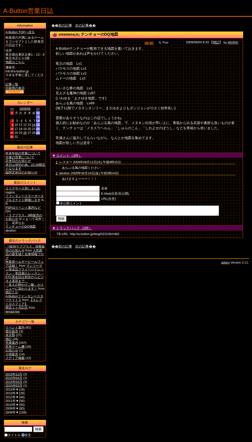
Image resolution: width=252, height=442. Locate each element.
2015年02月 (13, 385)
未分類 (10, 335)
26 (25, 133)
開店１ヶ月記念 (16, 307)
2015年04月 (13, 378)
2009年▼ (12, 408)
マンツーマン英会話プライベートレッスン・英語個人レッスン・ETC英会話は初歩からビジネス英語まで (24, 273)
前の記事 (65, 25)
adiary (225, 264)
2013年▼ (12, 393)
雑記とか (11, 292)
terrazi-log (12, 311)
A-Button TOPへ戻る (20, 32)
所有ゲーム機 (15, 346)
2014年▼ (12, 389)
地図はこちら (15, 62)
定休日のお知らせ (18, 161)
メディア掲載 (15, 358)
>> (38, 108)
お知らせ (11, 350)
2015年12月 (13, 374)
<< (12, 108)
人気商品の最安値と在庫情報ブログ (24, 254)
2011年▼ (12, 401)
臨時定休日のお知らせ (21, 172)
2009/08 (24, 108)
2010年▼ (12, 405)
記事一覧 (11, 84)
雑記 (216, 42)
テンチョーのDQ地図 (99, 34)
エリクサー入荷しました (23, 188)
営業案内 (11, 343)
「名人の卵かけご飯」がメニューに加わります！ (24, 286)
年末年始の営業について (23, 153)
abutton (233, 42)
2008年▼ (12, 412)
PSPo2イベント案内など (23, 207)
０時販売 (11, 354)
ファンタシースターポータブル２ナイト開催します (24, 198)
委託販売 (11, 331)
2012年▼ (12, 397)
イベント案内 (15, 327)
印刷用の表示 (15, 88)
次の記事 (82, 25)
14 (33, 124)
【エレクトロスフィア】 (23, 302)
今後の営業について (19, 157)
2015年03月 (13, 382)
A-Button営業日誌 (28, 10)
